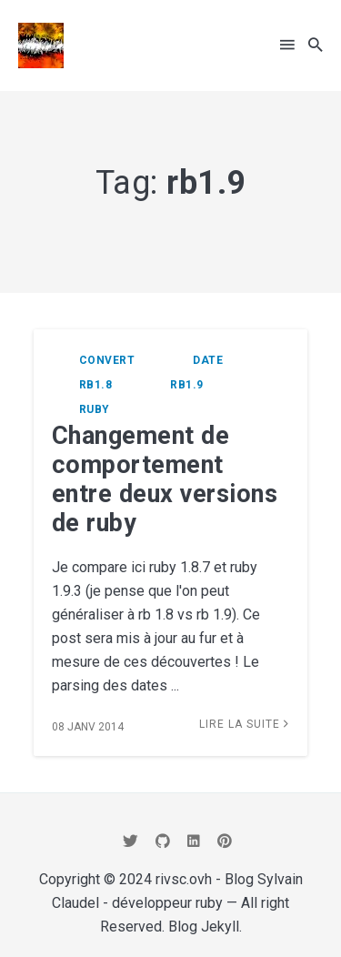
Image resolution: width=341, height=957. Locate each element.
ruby (94, 409)
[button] (287, 45)
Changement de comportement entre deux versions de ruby (165, 479)
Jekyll (220, 926)
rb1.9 (187, 384)
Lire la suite (244, 724)
